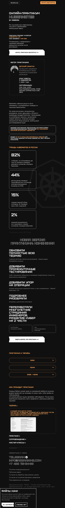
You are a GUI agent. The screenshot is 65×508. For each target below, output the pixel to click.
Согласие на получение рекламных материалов (24, 477)
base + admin (40, 374)
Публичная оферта (15, 472)
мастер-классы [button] (17, 443)
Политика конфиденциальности (19, 469)
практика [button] (14, 436)
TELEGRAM (18, 457)
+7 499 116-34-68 (21, 463)
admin (42, 367)
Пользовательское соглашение (19, 480)
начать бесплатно (48, 2)
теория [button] (13, 405)
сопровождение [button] (17, 439)
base (42, 360)
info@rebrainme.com (25, 460)
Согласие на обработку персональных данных (24, 475)
